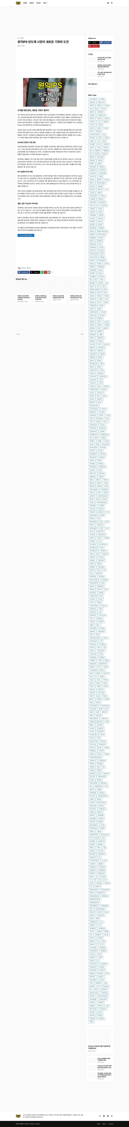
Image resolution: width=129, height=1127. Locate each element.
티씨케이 (98, 683)
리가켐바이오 (93, 247)
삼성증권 (92, 321)
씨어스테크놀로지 (94, 409)
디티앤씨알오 (93, 215)
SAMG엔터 (98, 983)
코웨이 (100, 660)
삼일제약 (105, 328)
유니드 (107, 528)
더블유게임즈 (93, 167)
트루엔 (91, 683)
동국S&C (106, 180)
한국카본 (99, 754)
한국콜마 (106, 754)
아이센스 (102, 425)
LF (98, 944)
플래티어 (104, 712)
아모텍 (108, 415)
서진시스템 (92, 344)
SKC (107, 1006)
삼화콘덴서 (99, 331)
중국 (101, 596)
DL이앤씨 (103, 876)
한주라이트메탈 (93, 783)
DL (97, 876)
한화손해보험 (93, 793)
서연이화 (92, 338)
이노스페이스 (93, 544)
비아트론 (99, 296)
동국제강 (92, 180)
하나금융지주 (100, 728)
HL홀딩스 (92, 915)
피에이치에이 (104, 718)
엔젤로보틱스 (93, 476)
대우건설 (97, 154)
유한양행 (106, 538)
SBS (105, 983)
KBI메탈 (106, 931)
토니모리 (92, 680)
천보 (100, 612)
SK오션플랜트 (93, 999)
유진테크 (99, 538)
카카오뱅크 (92, 622)
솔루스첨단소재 (93, 363)
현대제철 (100, 822)
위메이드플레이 (93, 528)
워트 (108, 512)
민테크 (100, 270)
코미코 (98, 647)
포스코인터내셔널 (104, 705)
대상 (91, 154)
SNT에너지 (92, 1012)
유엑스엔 (92, 538)
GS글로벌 (99, 883)
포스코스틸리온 (93, 705)
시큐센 (100, 383)
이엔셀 (91, 554)
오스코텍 (98, 492)
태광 (91, 676)
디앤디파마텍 (93, 202)
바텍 (91, 280)
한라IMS (92, 764)
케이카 (91, 634)
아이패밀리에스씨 (104, 434)
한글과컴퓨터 (102, 760)
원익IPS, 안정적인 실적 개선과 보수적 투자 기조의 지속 (40, 297)
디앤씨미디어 (102, 202)
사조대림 (105, 302)
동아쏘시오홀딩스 (101, 183)
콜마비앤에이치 (103, 664)
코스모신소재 (93, 654)
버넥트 (101, 280)
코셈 (104, 647)
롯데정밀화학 (93, 238)
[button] (108, 3)
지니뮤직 (100, 599)
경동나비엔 (92, 102)
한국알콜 (106, 747)
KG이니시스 (92, 938)
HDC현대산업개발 (100, 909)
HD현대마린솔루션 (94, 896)
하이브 (98, 738)
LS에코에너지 (93, 967)
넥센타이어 (98, 131)
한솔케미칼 (92, 773)
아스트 (91, 422)
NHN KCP (92, 976)
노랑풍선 (106, 138)
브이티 (105, 289)
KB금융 (99, 931)
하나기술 (92, 731)
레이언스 (100, 221)
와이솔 (97, 499)
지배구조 (99, 602)
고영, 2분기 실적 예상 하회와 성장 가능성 (104, 73)
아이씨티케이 (93, 428)
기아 (99, 121)
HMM (91, 918)
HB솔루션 (97, 886)
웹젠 (101, 522)
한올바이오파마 (102, 776)
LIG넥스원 (92, 960)
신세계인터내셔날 (94, 389)
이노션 (99, 541)
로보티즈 (100, 225)
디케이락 (100, 209)
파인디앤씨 (92, 693)
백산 (96, 280)
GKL (100, 880)
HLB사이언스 (100, 915)
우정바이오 (100, 509)
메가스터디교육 (93, 257)
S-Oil (91, 983)
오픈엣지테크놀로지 (103, 496)
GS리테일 (107, 883)
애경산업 (103, 438)
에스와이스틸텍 (93, 447)
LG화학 (100, 957)
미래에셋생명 (100, 267)
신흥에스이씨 (100, 392)
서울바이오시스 (101, 338)
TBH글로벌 (92, 1018)
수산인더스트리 (93, 370)
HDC (91, 909)
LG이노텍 (92, 954)
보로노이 (92, 286)
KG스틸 (106, 935)
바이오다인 (102, 276)
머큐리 (101, 254)
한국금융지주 (102, 744)
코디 (101, 641)
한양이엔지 (106, 773)
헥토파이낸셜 (93, 805)
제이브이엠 (98, 573)
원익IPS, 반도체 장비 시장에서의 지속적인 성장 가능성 (24, 297)
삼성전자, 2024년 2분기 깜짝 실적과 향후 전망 (104, 66)
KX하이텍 (92, 944)
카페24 (91, 625)
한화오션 (99, 799)
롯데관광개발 (93, 228)
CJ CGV (104, 860)
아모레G (101, 415)
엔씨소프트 (102, 473)
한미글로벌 (99, 764)
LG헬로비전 (92, 957)
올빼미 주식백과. (25, 1124)
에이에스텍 (103, 454)
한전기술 (92, 780)
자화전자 (99, 563)
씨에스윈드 (104, 409)
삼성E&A (92, 325)
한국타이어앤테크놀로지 (95, 757)
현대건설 (101, 805)
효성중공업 (92, 841)
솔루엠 (101, 363)
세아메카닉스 (100, 351)
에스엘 (91, 444)
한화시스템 (92, 796)
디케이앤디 (92, 212)
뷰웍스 (104, 286)
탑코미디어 (106, 673)
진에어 (100, 609)
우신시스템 (92, 509)
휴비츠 (98, 847)
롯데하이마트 (93, 244)
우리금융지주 (93, 505)
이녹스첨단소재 (93, 547)
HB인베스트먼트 (94, 889)
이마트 (101, 547)
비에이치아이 (93, 299)
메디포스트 (92, 260)
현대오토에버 (93, 818)
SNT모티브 (103, 1009)
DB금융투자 (93, 870)
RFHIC (102, 980)
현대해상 (102, 828)
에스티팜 (100, 451)
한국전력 (101, 751)
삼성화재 (106, 321)
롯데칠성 (92, 241)
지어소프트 (104, 605)
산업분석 (101, 305)
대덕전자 (105, 147)
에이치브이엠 (93, 457)
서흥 (99, 344)
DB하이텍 (92, 873)
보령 (107, 283)
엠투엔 (106, 483)
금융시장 (92, 118)
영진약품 (99, 486)
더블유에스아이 (93, 170)
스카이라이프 (93, 376)
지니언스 (92, 602)
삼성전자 (92, 318)
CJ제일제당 (92, 867)
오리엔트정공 (104, 489)
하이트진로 (103, 741)
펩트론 (91, 702)
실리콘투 (92, 396)
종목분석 (29, 268)
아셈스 (107, 418)
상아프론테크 (93, 334)
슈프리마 (92, 373)
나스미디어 (92, 125)
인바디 (97, 554)
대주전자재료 (100, 157)
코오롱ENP (92, 660)
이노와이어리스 (103, 544)
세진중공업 (92, 357)
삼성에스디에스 (93, 315)
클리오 (91, 673)
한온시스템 (92, 776)
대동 (91, 150)
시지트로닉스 (93, 383)
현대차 (103, 825)
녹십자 (104, 141)
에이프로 (92, 460)
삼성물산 (99, 309)
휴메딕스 (92, 847)
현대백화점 (100, 815)
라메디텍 (101, 215)
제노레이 (92, 570)
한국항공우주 (93, 760)
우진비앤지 (92, 512)
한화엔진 (92, 799)
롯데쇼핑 (92, 231)
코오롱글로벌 (93, 657)
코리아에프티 (102, 644)
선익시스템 (106, 344)
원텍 (98, 518)
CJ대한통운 (100, 864)
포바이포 (98, 702)
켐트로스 (105, 638)
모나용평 (99, 263)
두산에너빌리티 (93, 196)
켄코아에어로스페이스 (95, 638)
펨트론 (107, 699)
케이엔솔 (102, 628)
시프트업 (92, 386)
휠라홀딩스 (100, 844)
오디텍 (106, 486)
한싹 (99, 773)
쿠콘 (99, 667)
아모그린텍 (102, 412)
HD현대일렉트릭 (94, 906)
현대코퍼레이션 (93, 828)
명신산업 (92, 263)
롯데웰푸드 (92, 234)
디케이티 (100, 212)
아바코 (91, 418)
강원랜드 (102, 99)
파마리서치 (100, 689)
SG (99, 986)
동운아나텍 (92, 189)
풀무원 (100, 709)
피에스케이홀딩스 (94, 718)
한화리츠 (92, 789)
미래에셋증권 (93, 270)
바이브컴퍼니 (93, 276)
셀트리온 (99, 360)
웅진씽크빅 (100, 512)
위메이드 (92, 525)
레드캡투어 (92, 221)
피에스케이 (98, 715)
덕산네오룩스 (93, 173)
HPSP (97, 918)
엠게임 (91, 480)
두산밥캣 (99, 192)
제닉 (104, 570)
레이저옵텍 (92, 225)
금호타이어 (92, 121)
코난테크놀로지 (93, 641)
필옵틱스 (92, 725)
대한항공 (99, 163)
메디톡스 (102, 257)
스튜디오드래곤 (103, 376)
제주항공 (92, 589)
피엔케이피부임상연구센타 (96, 722)
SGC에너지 (106, 986)
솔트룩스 (99, 367)
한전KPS (99, 780)
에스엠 (97, 444)
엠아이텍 (105, 480)
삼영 (99, 328)
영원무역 (92, 486)
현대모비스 (92, 815)
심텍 (98, 396)
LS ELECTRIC (93, 964)
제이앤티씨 (102, 576)
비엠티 (100, 299)
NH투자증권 (100, 973)
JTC (99, 925)
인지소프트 (100, 557)
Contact (110, 1124)
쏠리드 (99, 402)
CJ (99, 857)
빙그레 (98, 302)
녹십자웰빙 (92, 144)
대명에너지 (97, 150)
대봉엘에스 (106, 150)
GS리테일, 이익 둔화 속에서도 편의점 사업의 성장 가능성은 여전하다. (104, 1075)
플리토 (91, 715)
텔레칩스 (102, 676)
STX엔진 (99, 1015)
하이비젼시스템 (93, 741)
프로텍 (97, 712)
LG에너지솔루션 (94, 951)
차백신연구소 (93, 612)
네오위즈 (92, 128)
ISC (102, 922)
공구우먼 (103, 109)
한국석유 (99, 747)
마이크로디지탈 (93, 254)
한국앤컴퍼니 (93, 751)
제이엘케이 (105, 580)
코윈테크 (107, 660)
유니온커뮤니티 (99, 531)
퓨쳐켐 (91, 712)
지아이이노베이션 (94, 605)
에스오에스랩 (105, 444)
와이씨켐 (104, 499)
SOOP (100, 1012)
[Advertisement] (64, 20)
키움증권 (98, 673)
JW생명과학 (93, 928)
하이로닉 (92, 738)
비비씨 (105, 292)
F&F (95, 880)
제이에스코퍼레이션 (94, 580)
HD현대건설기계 (101, 893)
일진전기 (92, 563)
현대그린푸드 (93, 809)
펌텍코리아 (99, 699)
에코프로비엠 (93, 467)
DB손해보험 (102, 870)
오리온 (91, 492)
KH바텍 (100, 938)
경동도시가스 (101, 102)
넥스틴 (104, 134)
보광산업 (100, 283)
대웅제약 (104, 154)
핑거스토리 (99, 725)
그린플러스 (92, 115)
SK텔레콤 (92, 1006)
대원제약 (92, 157)
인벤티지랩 (105, 554)
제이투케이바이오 (94, 583)
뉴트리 (98, 147)
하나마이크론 (100, 731)
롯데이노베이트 (102, 234)
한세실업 (92, 770)
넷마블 (99, 138)
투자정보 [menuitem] (38, 3)
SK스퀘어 (92, 996)
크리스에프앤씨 (93, 670)
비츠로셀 (92, 302)
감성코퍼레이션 (93, 99)
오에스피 (105, 492)
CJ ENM (92, 864)
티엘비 (98, 686)
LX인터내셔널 (93, 970)
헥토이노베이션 (102, 802)
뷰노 (98, 286)
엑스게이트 (92, 470)
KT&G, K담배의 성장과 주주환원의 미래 (103, 1059)
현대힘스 (92, 831)
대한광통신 (92, 160)
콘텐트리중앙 (93, 664)
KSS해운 (92, 941)
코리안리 (92, 647)
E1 (90, 880)
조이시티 (99, 589)
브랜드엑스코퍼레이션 (95, 289)
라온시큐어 (92, 218)
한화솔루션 (102, 793)
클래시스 (102, 670)
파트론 (91, 696)
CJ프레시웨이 (102, 867)
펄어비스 (92, 699)
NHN (107, 973)
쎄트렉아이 (99, 399)
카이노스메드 (102, 615)
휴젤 (104, 847)
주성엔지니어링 (93, 596)
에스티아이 (92, 451)
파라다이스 (92, 689)
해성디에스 (92, 802)
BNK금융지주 (101, 854)
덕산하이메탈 (102, 173)
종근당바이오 (93, 593)
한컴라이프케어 (98, 786)
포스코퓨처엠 (93, 709)
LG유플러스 (104, 951)
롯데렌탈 (101, 228)
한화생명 (99, 789)
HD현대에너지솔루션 (95, 899)
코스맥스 (92, 651)
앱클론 (99, 441)
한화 (107, 786)
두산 (107, 189)
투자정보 (105, 680)
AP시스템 (100, 851)
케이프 (97, 634)
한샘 (98, 767)
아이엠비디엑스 (93, 431)
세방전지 (92, 351)
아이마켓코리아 (93, 425)
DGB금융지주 (101, 873)
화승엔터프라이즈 (94, 835)
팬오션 (105, 696)
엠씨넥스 (98, 480)
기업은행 (105, 121)
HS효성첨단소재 (94, 922)
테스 (96, 676)
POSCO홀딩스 (93, 980)
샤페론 (100, 334)
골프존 (96, 109)
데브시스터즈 (93, 176)
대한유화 (100, 160)
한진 (91, 786)
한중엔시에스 (103, 783)
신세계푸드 (104, 389)
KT (98, 941)
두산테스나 (103, 196)
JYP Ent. (92, 931)
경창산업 (99, 105)
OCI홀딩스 (101, 976)
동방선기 (92, 183)
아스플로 (98, 422)
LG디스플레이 (93, 947)
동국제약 (99, 180)
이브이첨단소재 (93, 551)
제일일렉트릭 (100, 586)
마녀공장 (101, 251)
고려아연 (106, 105)
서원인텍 (100, 341)
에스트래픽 (103, 447)
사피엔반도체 (93, 305)
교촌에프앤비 (100, 112)
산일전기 (92, 309)
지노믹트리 (92, 599)
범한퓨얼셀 (92, 283)
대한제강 (92, 163)
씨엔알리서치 (93, 412)
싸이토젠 (92, 399)
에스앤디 (106, 441)
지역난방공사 (93, 609)
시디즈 (100, 380)
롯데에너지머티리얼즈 (102, 231)
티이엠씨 (105, 686)
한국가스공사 (93, 744)
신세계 (98, 386)
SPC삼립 (92, 1015)
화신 (91, 838)
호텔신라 (99, 831)
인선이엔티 (92, 557)
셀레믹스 (100, 357)
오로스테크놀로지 (94, 489)
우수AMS (101, 505)
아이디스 (105, 422)
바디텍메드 (92, 273)
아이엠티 (102, 431)
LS (98, 960)
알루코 (96, 438)
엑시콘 (99, 470)
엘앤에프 (101, 476)
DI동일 (91, 876)
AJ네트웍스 (92, 851)
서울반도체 (92, 341)
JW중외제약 (102, 928)
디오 (97, 205)
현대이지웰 (92, 822)
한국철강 (92, 754)
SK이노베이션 (103, 999)
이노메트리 (92, 541)
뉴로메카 (92, 147)
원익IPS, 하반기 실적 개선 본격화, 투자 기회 (76, 297)
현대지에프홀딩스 (94, 825)
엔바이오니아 (93, 473)
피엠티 (107, 722)
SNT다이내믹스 (93, 1009)
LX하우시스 (102, 970)
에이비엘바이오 (93, 454)
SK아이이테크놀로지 (102, 996)
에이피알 (99, 460)
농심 (99, 144)
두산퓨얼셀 (92, 199)
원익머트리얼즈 (93, 515)
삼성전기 (102, 315)
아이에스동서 (102, 428)
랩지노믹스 (100, 218)
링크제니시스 (93, 251)
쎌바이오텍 (92, 402)
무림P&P (92, 267)
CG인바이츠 (93, 857)
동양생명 (100, 186)
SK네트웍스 (104, 989)
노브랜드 (92, 141)
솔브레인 (92, 367)
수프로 (101, 370)
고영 (91, 109)
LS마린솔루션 (103, 964)
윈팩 (101, 528)
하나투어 (102, 734)
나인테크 (100, 125)
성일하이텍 (92, 347)
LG (102, 944)
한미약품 (92, 767)
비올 (107, 299)
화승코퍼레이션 (105, 835)
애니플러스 (92, 441)
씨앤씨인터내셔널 (94, 405)
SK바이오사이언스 (94, 993)
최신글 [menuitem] (44, 3)
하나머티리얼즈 (93, 734)
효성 (103, 838)
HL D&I (99, 912)
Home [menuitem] (25, 3)
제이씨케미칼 (93, 576)
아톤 (91, 438)
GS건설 (91, 883)
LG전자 (99, 954)
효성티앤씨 (92, 844)
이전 (82, 334)
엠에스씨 (92, 483)
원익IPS (22, 38)
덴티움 (100, 176)
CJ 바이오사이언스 (94, 860)
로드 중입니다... (92, 87)
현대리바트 (99, 812)
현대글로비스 (102, 809)
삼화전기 (92, 331)
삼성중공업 (99, 318)
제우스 (91, 573)
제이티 (103, 583)
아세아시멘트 (99, 418)
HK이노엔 (92, 912)
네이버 (91, 131)
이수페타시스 (103, 551)
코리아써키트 (93, 644)
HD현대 (92, 893)
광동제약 (92, 112)
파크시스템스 (101, 693)
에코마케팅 (92, 463)
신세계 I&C (106, 386)
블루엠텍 (92, 292)
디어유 (91, 205)
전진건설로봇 (101, 567)
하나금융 (92, 728)
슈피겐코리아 (100, 373)
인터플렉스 (92, 560)
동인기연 (100, 189)
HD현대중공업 (104, 906)
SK (90, 989)
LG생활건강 (102, 947)
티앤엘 (105, 683)
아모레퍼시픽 (93, 415)
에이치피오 (102, 457)
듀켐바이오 (100, 199)
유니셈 (91, 531)
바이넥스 (100, 273)
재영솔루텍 (92, 567)
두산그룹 (92, 192)
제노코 (98, 570)
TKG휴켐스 (101, 1018)
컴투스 (98, 625)
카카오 (91, 618)
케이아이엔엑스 (93, 628)
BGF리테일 (92, 854)
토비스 (98, 680)
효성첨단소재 (101, 841)
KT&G (103, 941)
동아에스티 (92, 186)
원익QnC (92, 518)
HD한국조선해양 (105, 889)
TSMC (91, 1022)
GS (105, 880)
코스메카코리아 (101, 651)
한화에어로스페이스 (103, 796)
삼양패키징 (92, 328)
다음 (18, 334)
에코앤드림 (100, 463)
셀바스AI (92, 360)
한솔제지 (99, 770)
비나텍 (98, 292)
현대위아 (101, 818)
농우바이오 (106, 144)
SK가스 (96, 989)
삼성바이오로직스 (94, 312)
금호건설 (99, 118)
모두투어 (106, 263)
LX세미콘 (102, 967)
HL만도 (106, 912)
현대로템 (92, 812)
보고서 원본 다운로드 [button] (27, 235)
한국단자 (92, 747)
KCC (91, 935)
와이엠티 (92, 502)
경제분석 (92, 105)
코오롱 (100, 654)
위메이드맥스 (100, 525)
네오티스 (99, 128)
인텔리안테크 (101, 560)
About (104, 1124)
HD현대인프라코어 (94, 902)
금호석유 (106, 118)
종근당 (106, 589)
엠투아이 (99, 483)
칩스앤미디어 (93, 615)
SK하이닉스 (100, 1006)
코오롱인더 (102, 657)
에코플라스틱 (102, 467)
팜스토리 (98, 696)
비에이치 (106, 296)
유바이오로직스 (102, 534)
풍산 (107, 709)
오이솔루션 (92, 496)
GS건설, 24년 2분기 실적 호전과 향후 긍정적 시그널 (104, 1066)
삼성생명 (103, 312)
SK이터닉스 (92, 1002)
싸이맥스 (104, 396)
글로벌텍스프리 (102, 115)
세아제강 (102, 354)
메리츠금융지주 (102, 260)
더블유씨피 (102, 167)
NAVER (92, 973)
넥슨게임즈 (92, 138)
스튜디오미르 (93, 380)
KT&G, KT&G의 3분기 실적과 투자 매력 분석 (99, 1047)
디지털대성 (92, 209)
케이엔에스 (92, 631)
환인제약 (97, 838)
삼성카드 (99, 321)
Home (98, 1124)
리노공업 (101, 247)
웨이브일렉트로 (93, 522)
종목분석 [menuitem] (31, 3)
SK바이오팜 (105, 993)
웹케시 (107, 522)
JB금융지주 (92, 925)
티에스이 (92, 686)
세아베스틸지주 (93, 354)
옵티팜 (91, 499)
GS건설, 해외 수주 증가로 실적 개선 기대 (104, 58)
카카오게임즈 (99, 618)
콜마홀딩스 (92, 667)
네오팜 (106, 128)
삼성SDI (99, 325)
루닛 (100, 244)
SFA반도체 (92, 986)
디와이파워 (104, 205)
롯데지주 (101, 238)
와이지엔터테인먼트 (102, 502)
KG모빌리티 (98, 935)
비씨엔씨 (92, 296)
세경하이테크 (101, 347)
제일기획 (92, 586)
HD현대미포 (105, 896)
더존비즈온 (103, 170)
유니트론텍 (92, 534)
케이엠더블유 (101, 631)
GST (91, 886)
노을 (98, 141)
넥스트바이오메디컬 (94, 134)
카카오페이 (100, 622)
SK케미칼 (101, 1002)
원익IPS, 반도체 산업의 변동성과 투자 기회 (58, 297)
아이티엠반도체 (93, 434)
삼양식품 (106, 325)
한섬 (103, 767)
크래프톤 (105, 667)
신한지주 (92, 392)
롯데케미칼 (99, 241)
